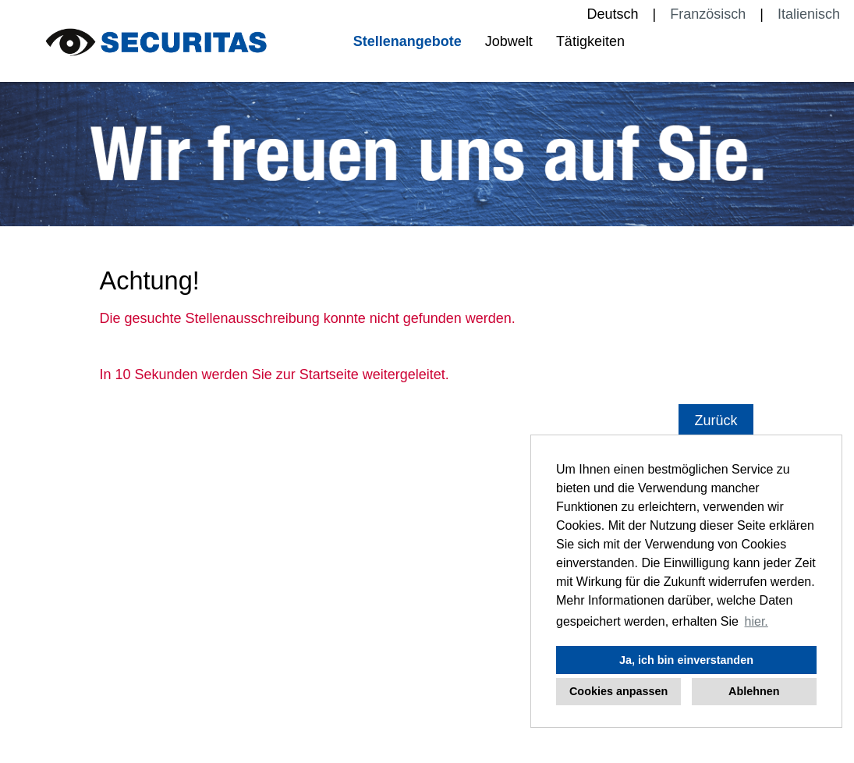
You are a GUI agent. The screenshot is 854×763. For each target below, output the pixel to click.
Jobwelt (509, 41)
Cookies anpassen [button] (618, 691)
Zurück (715, 420)
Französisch (708, 14)
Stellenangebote (407, 41)
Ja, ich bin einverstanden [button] (686, 660)
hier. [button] (756, 621)
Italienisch (809, 14)
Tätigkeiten (590, 41)
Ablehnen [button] (754, 691)
